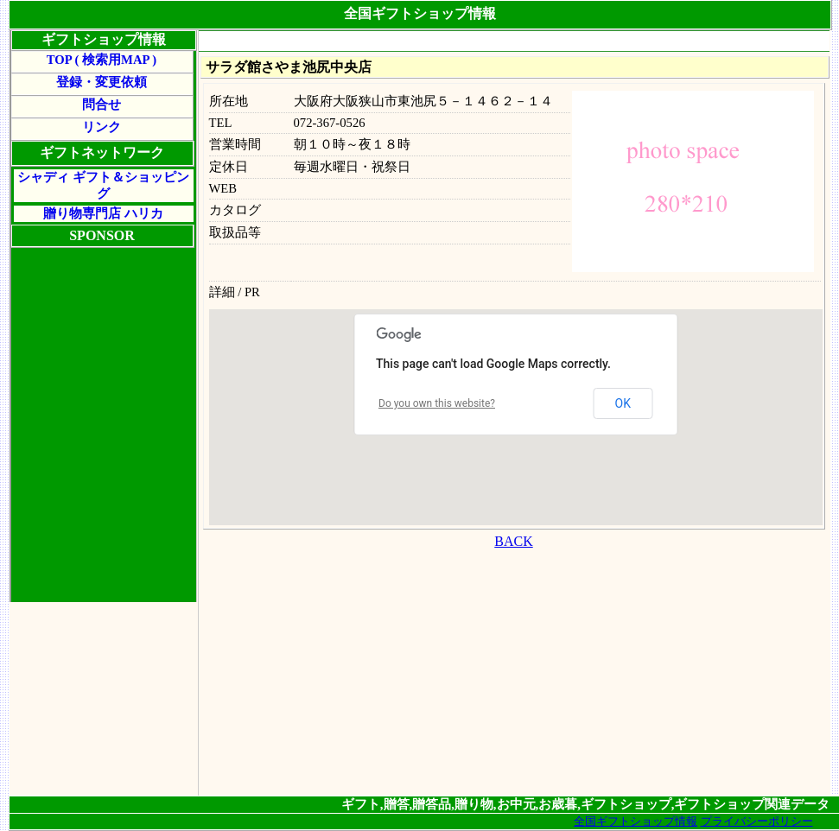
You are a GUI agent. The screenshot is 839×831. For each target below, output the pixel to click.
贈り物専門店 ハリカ (103, 213)
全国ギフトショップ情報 (635, 821)
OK (623, 403)
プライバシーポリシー (757, 821)
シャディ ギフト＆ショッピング (103, 185)
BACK (513, 541)
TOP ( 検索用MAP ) (101, 60)
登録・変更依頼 (101, 82)
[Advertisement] (514, 675)
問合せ (101, 104)
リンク (101, 127)
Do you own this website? (436, 403)
